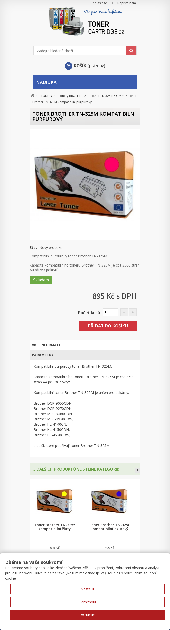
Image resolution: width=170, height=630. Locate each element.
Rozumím (87, 614)
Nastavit (87, 589)
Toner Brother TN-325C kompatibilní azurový (109, 527)
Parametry (42, 354)
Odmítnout (87, 602)
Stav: (34, 247)
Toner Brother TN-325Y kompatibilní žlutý (54, 527)
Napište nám (126, 3)
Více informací (46, 344)
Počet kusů (89, 312)
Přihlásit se (99, 3)
